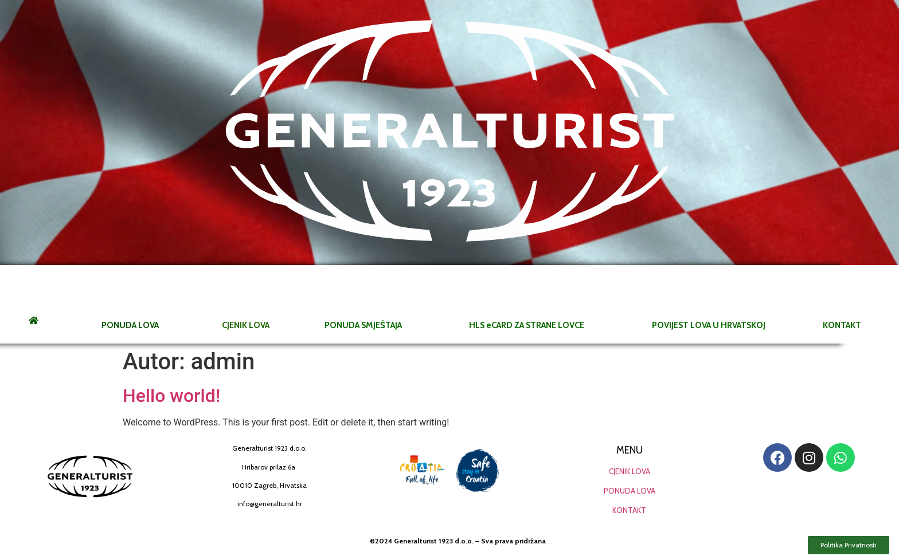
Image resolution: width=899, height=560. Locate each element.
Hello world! (171, 396)
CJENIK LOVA (629, 471)
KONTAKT (629, 510)
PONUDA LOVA (629, 490)
